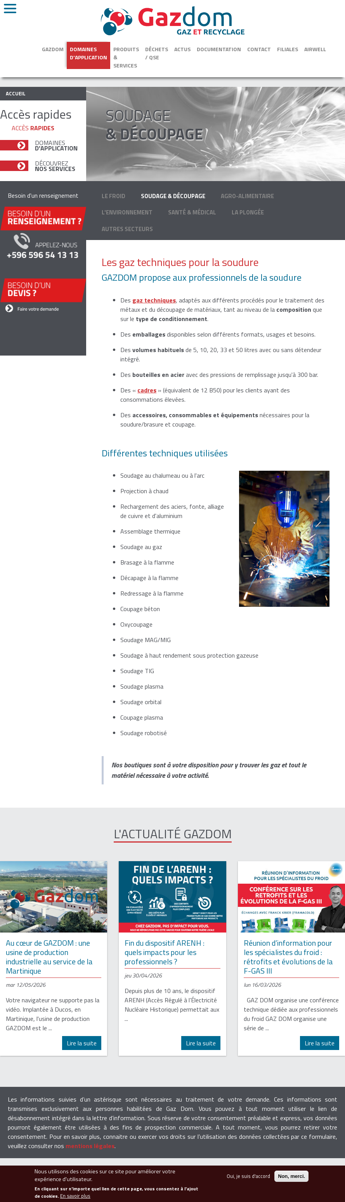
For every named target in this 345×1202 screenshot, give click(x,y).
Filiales (287, 49)
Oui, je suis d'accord (248, 1180)
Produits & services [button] (126, 57)
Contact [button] (259, 49)
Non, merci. (291, 1180)
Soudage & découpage (173, 196)
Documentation (219, 49)
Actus (182, 49)
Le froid (113, 196)
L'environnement (127, 212)
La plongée (248, 212)
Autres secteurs (127, 229)
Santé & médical (192, 212)
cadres (146, 390)
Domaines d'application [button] (88, 53)
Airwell (315, 49)
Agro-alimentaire (247, 196)
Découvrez (55, 166)
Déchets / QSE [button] (156, 53)
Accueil (16, 93)
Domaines (56, 145)
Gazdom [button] (53, 49)
